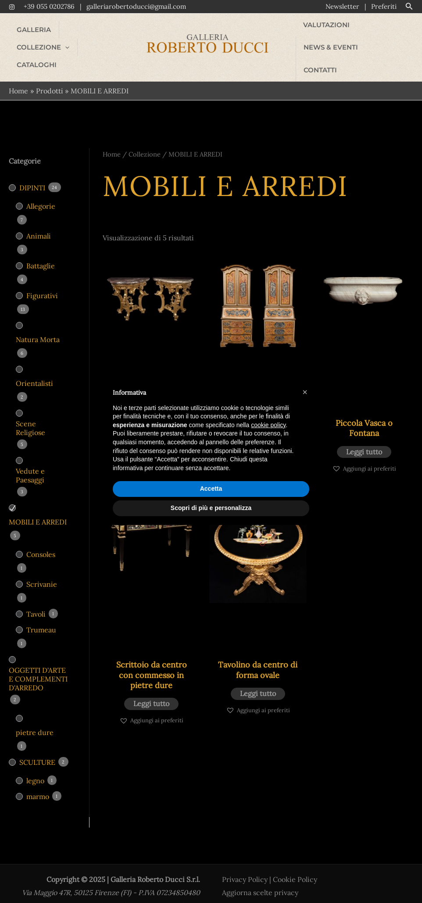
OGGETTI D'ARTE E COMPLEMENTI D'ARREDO (38, 670)
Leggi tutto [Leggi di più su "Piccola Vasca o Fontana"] (364, 443)
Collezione (145, 146)
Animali (38, 227)
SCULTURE (37, 754)
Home (112, 146)
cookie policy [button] (268, 424)
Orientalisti (34, 375)
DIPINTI (32, 179)
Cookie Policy (295, 871)
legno (35, 772)
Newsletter (342, 6)
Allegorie (40, 197)
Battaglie (40, 257)
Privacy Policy (245, 871)
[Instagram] (12, 7)
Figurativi (42, 287)
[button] (409, 6)
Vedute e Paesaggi (30, 467)
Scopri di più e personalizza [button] (211, 507)
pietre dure (35, 724)
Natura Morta (38, 331)
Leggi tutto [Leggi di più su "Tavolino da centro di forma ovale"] (258, 685)
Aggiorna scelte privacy (260, 884)
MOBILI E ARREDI (38, 513)
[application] (111, 34)
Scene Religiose (30, 419)
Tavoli (36, 605)
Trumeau (41, 621)
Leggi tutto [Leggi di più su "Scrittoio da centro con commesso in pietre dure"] (151, 695)
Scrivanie (41, 575)
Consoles (40, 546)
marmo (37, 788)
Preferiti (384, 6)
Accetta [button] (211, 488)
